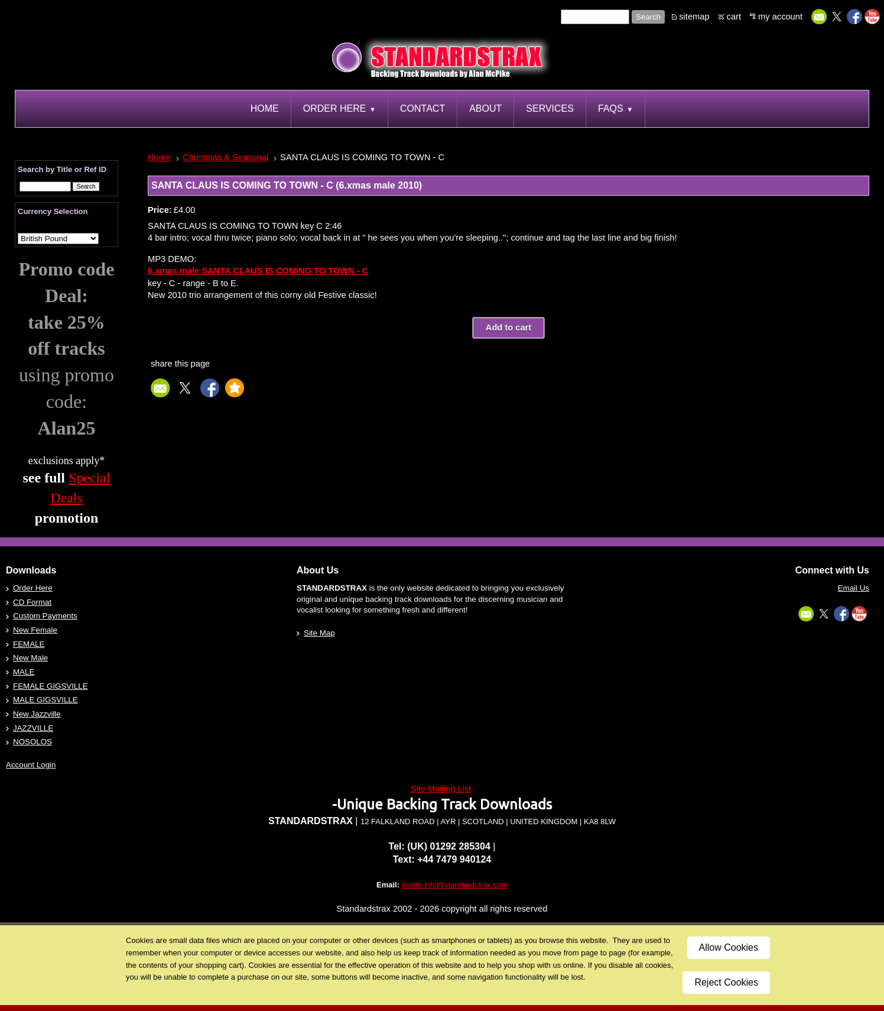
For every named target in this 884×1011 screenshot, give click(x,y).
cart (734, 16)
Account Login (31, 764)
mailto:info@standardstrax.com (455, 884)
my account (780, 16)
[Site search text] (595, 16)
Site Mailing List (441, 788)
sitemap (694, 16)
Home (159, 157)
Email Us (853, 588)
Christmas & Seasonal (225, 157)
